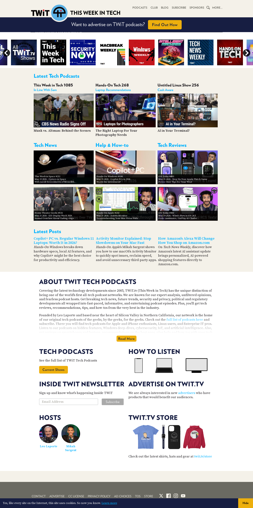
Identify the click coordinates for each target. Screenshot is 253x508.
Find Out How (165, 24)
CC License (76, 496)
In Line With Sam (45, 90)
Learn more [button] (109, 503)
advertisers (186, 393)
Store (148, 496)
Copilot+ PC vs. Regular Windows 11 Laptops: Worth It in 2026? (64, 240)
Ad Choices (122, 496)
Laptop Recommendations (113, 90)
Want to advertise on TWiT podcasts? (126, 24)
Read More (126, 339)
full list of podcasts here (184, 320)
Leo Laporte (48, 446)
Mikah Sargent (70, 448)
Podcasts (139, 7)
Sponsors (197, 7)
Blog (164, 7)
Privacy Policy (99, 496)
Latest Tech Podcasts (56, 76)
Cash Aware (165, 90)
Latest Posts (47, 231)
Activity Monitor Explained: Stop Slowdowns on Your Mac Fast (123, 240)
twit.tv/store (203, 456)
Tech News (45, 145)
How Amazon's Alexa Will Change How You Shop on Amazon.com (186, 240)
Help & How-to (112, 145)
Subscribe (179, 7)
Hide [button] (246, 503)
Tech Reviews (172, 145)
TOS (137, 496)
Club (154, 7)
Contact (39, 496)
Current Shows (53, 370)
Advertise (57, 496)
